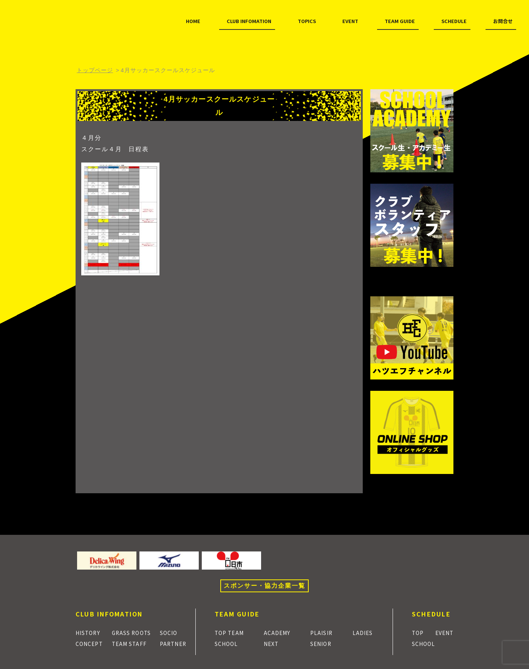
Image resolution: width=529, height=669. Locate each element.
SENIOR (323, 643)
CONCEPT (91, 643)
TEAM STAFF (131, 643)
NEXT (273, 643)
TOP (419, 632)
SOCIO (171, 632)
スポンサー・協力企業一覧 (264, 585)
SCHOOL (228, 643)
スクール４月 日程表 (115, 149)
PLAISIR (324, 632)
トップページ (95, 70)
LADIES (364, 632)
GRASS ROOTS (134, 632)
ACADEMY (280, 632)
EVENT (267, 37)
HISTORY (90, 632)
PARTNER (176, 643)
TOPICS (222, 37)
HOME (95, 37)
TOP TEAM (231, 632)
